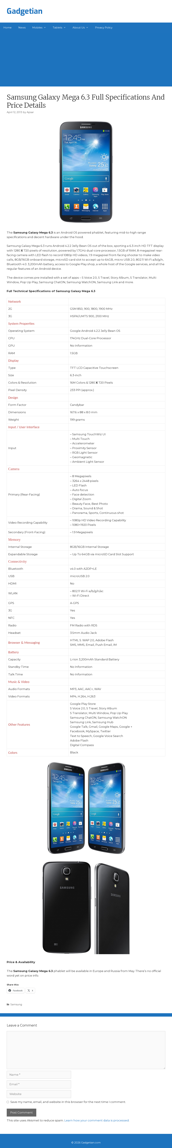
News (22, 27)
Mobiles (40, 28)
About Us (82, 28)
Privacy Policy (103, 27)
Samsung (16, 1004)
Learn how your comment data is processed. (96, 1120)
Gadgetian (24, 11)
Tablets (61, 28)
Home (7, 27)
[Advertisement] (86, 57)
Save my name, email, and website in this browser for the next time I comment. (68, 1102)
